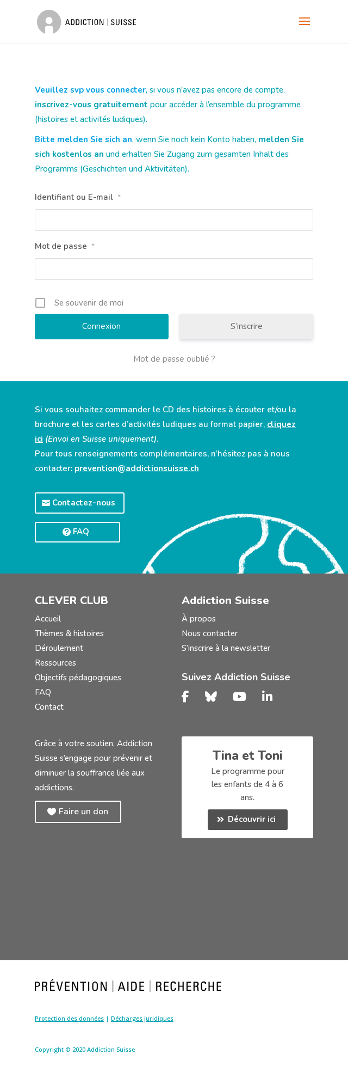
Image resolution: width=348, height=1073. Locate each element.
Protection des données (69, 1018)
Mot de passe (65, 246)
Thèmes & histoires (69, 633)
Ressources (55, 662)
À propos (199, 618)
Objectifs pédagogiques (78, 677)
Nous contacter (210, 633)
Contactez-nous (83, 502)
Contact (49, 707)
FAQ (81, 531)
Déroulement (59, 648)
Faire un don (83, 812)
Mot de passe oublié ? (174, 358)
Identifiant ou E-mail (78, 197)
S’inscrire (247, 326)
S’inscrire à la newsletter (226, 648)
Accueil (48, 618)
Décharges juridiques (142, 1018)
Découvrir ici (252, 819)
